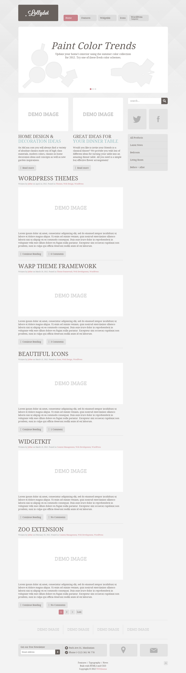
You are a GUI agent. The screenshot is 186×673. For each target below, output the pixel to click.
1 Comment (57, 429)
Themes (59, 184)
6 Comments (57, 254)
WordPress (79, 184)
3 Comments (57, 342)
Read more (28, 168)
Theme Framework (64, 272)
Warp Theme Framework (57, 266)
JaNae (30, 184)
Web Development (81, 272)
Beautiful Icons (43, 354)
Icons (59, 359)
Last (79, 612)
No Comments (58, 517)
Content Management (66, 447)
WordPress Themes (48, 178)
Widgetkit (34, 441)
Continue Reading (32, 254)
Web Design (68, 184)
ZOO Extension (41, 529)
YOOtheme (101, 669)
